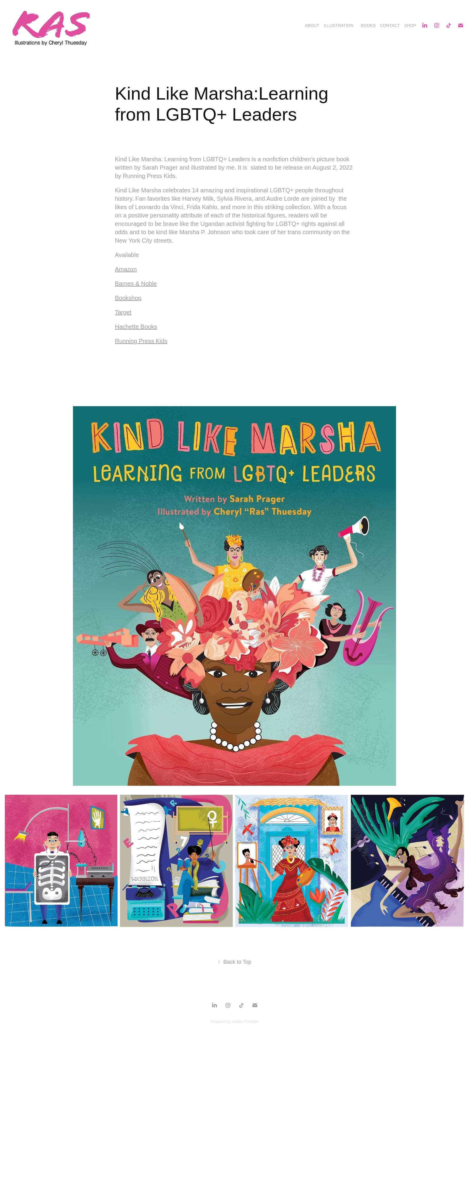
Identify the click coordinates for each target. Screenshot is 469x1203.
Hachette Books (136, 326)
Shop (410, 25)
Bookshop (128, 298)
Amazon (126, 269)
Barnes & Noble (136, 283)
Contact (390, 25)
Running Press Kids (141, 341)
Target (123, 312)
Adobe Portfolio (245, 1021)
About (312, 25)
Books (368, 25)
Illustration (338, 25)
